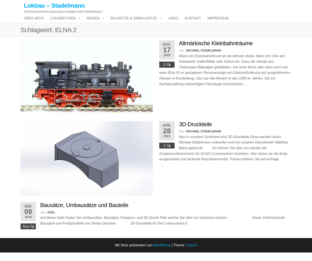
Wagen (93, 22)
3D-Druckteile (195, 133)
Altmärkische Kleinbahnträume (216, 52)
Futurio (191, 254)
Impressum (218, 22)
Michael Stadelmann (203, 59)
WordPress (162, 254)
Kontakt (193, 22)
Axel (51, 221)
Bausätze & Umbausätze (134, 22)
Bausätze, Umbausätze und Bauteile (84, 214)
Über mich (33, 22)
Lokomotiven (63, 22)
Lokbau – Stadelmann (54, 5)
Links (173, 22)
